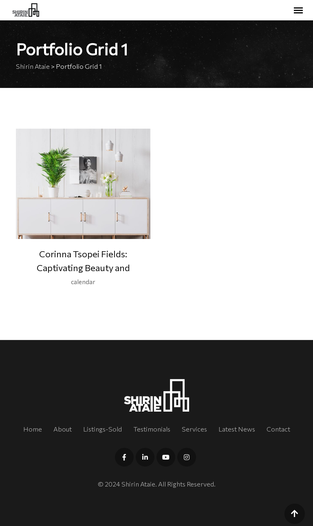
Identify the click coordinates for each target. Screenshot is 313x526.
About (62, 429)
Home (32, 429)
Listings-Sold (102, 429)
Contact (278, 429)
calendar (83, 281)
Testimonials (151, 429)
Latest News (236, 429)
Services (194, 429)
